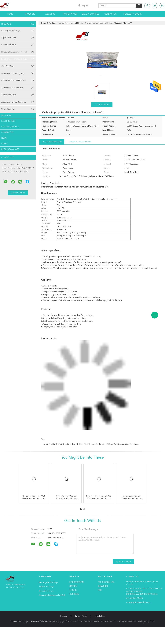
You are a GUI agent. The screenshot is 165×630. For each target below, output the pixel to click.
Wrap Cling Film (17, 109)
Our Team (74, 594)
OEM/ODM (103, 586)
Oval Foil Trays (17, 66)
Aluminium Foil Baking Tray (17, 73)
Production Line (106, 582)
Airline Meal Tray (17, 94)
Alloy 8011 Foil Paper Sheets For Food (87, 444)
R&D (100, 590)
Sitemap (63, 616)
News (4, 138)
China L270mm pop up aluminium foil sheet (29, 621)
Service (73, 590)
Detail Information (52, 142)
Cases (4, 144)
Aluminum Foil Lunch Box (17, 87)
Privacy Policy (81, 616)
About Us (50, 14)
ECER (152, 621)
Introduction (76, 582)
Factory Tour (70, 14)
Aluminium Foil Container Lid (17, 102)
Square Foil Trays (17, 37)
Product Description (80, 142)
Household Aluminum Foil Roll (17, 52)
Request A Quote (132, 14)
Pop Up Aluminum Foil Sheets (17, 59)
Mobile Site (100, 616)
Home (10, 14)
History (73, 586)
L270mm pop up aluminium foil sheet (122, 444)
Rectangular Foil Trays (17, 30)
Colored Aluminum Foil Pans (17, 80)
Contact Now (101, 105)
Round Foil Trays (17, 44)
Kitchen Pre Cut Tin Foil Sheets (55, 444)
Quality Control (90, 14)
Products (30, 14)
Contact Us (110, 14)
